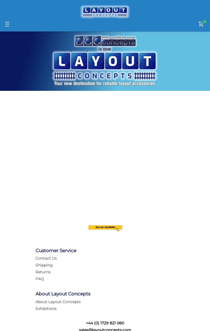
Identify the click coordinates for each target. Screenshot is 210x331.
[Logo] (105, 12)
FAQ (40, 278)
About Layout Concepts (58, 301)
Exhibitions (46, 308)
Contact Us (46, 258)
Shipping (44, 265)
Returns (43, 271)
